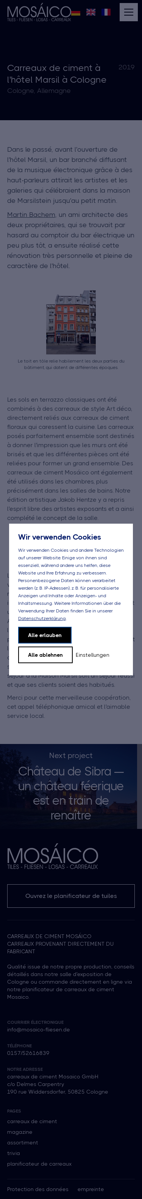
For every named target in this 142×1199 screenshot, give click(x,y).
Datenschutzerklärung (42, 618)
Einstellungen (92, 655)
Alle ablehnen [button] (45, 655)
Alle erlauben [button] (45, 635)
